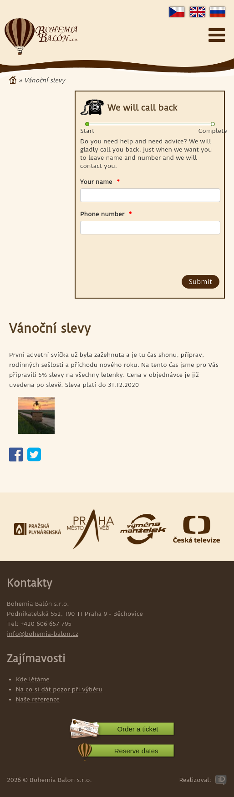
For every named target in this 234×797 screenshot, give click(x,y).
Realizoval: (195, 779)
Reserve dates (136, 751)
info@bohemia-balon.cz (42, 633)
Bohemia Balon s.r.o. (41, 37)
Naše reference (38, 699)
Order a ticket (137, 729)
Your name (100, 181)
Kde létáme (33, 679)
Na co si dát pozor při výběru (59, 689)
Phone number (106, 214)
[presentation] (132, 252)
